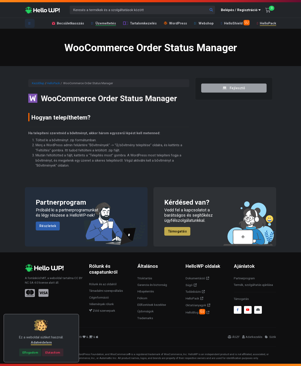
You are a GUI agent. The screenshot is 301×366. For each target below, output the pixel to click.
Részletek (47, 226)
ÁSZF (234, 337)
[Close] (30, 352)
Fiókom (142, 298)
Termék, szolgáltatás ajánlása (253, 285)
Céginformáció (99, 297)
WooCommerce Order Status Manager (113, 98)
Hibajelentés (145, 291)
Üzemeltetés (103, 23)
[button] (242, 10)
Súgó (189, 285)
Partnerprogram (244, 278)
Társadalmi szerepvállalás (106, 290)
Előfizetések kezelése (151, 304)
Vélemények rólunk (101, 304)
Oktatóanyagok (196, 305)
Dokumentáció (195, 278)
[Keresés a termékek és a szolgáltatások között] (142, 10)
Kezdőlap (38, 83)
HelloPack (266, 23)
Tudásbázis (193, 291)
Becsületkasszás (68, 23)
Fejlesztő (234, 88)
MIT (43, 278)
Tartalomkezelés (140, 23)
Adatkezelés (252, 337)
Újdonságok (145, 311)
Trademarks (145, 318)
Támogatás (177, 231)
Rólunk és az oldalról (103, 284)
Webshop (204, 23)
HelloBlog (195, 311)
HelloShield (235, 22)
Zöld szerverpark (102, 310)
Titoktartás (144, 278)
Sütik (270, 337)
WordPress (175, 23)
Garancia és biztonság (152, 285)
